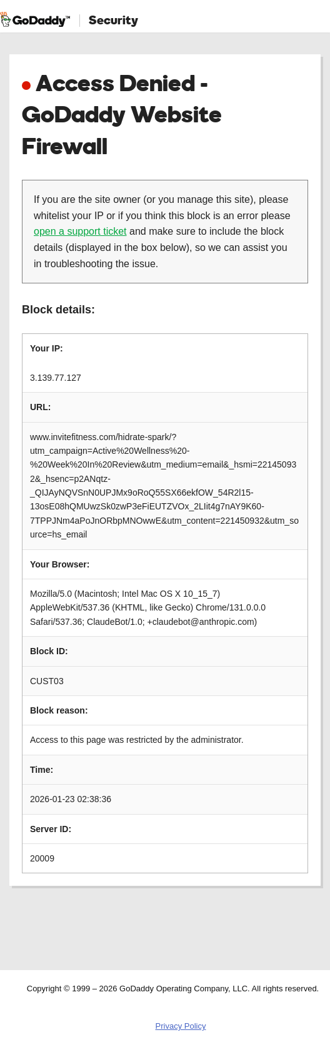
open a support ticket (80, 231)
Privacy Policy (181, 1026)
